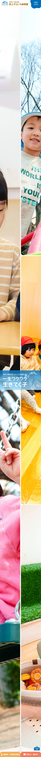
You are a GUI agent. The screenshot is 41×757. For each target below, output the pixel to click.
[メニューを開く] (35, 4)
